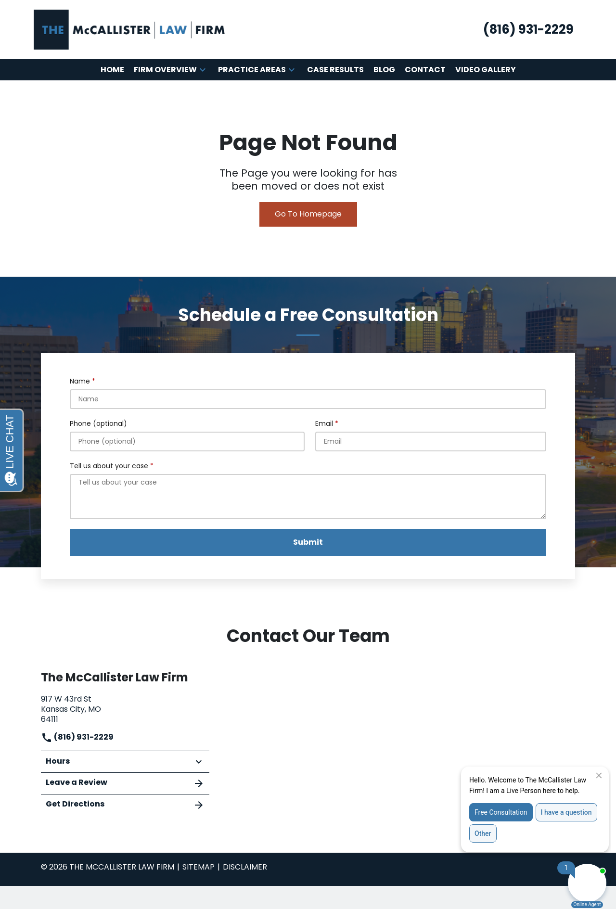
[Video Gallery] (485, 70)
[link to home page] (130, 29)
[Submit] (308, 542)
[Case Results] (335, 70)
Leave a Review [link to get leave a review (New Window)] (125, 783)
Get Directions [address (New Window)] (125, 804)
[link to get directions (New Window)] (125, 708)
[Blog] (384, 70)
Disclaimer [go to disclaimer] (245, 866)
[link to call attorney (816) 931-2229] (528, 30)
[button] (202, 70)
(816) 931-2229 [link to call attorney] (77, 737)
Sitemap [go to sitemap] (198, 866)
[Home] (112, 70)
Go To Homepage (308, 213)
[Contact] (425, 70)
